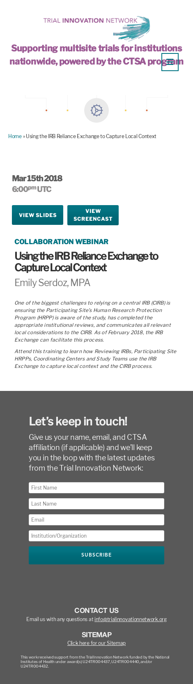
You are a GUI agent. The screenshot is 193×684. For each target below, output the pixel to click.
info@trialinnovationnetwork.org (130, 619)
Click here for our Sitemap (96, 643)
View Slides (38, 215)
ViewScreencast (93, 215)
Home (15, 136)
